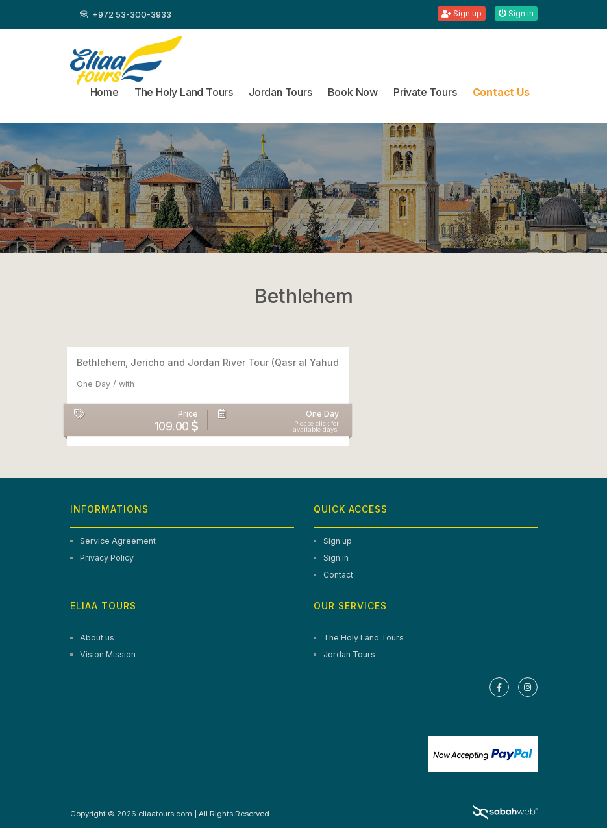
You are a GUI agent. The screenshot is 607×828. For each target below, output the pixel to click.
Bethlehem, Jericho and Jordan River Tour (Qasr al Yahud (208, 362)
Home (104, 92)
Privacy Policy (107, 558)
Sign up (461, 13)
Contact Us (501, 92)
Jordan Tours (280, 92)
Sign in (516, 13)
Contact (338, 574)
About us (97, 637)
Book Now (353, 92)
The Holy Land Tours (183, 92)
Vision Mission (108, 654)
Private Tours (424, 92)
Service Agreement (118, 541)
